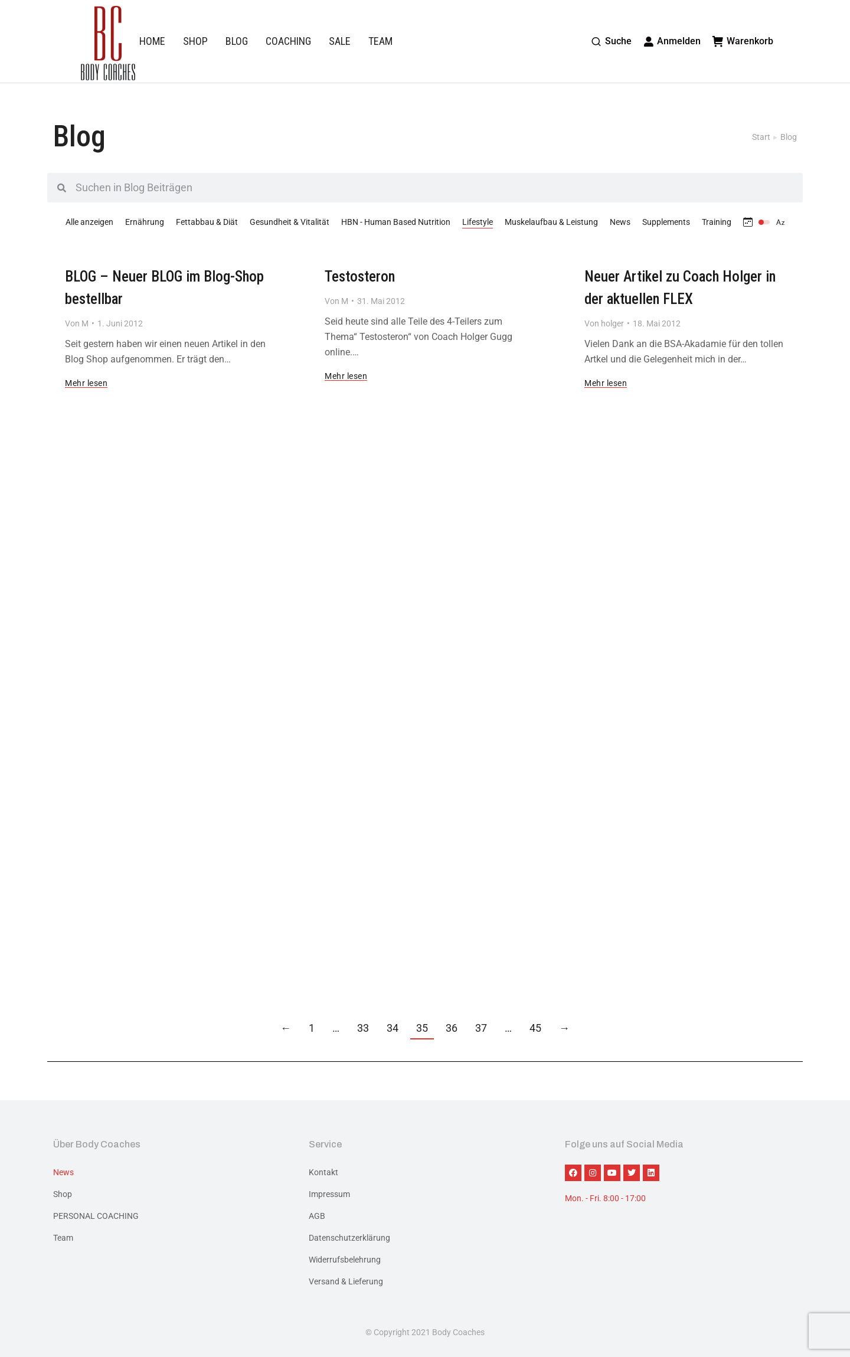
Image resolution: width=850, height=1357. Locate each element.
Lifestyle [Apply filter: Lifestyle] (477, 222)
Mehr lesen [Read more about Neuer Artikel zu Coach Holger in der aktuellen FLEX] (605, 383)
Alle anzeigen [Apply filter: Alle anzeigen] (89, 222)
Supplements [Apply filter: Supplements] (666, 222)
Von (77, 323)
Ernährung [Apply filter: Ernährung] (144, 222)
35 (422, 1028)
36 (451, 1028)
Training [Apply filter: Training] (716, 222)
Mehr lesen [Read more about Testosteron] (346, 376)
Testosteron (360, 276)
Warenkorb (742, 41)
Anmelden (672, 41)
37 (481, 1028)
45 (535, 1028)
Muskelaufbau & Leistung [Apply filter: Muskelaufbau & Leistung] (551, 222)
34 (392, 1028)
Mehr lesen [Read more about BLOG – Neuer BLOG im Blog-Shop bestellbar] (86, 383)
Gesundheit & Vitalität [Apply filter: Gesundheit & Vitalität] (289, 222)
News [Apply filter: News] (620, 222)
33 (363, 1028)
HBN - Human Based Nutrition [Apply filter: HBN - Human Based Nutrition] (395, 222)
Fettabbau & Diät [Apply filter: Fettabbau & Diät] (207, 222)
